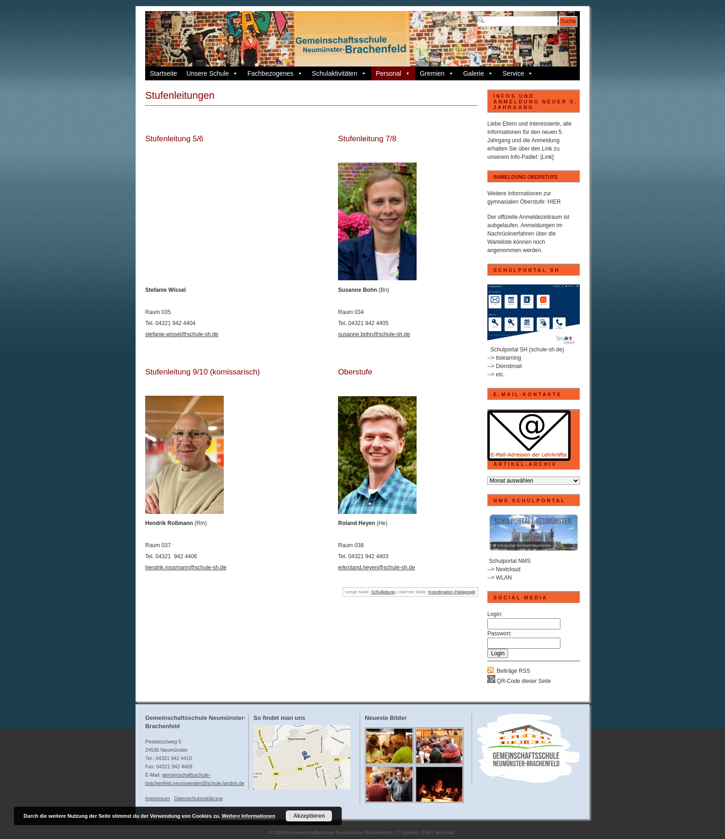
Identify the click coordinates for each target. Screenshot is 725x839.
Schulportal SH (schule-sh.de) (527, 349)
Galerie (478, 73)
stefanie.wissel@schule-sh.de (181, 334)
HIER (554, 202)
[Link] (547, 157)
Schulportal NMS (509, 561)
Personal (393, 73)
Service (518, 73)
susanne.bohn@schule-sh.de (374, 334)
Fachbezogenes (275, 73)
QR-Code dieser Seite (519, 681)
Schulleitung (383, 591)
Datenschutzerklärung (198, 798)
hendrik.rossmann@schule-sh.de (186, 567)
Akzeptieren (309, 816)
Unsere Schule (212, 73)
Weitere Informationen (248, 816)
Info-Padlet (523, 157)
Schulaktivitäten (339, 73)
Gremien (437, 73)
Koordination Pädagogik (451, 591)
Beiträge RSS (513, 671)
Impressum (157, 798)
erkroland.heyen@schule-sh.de (376, 567)
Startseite (163, 73)
